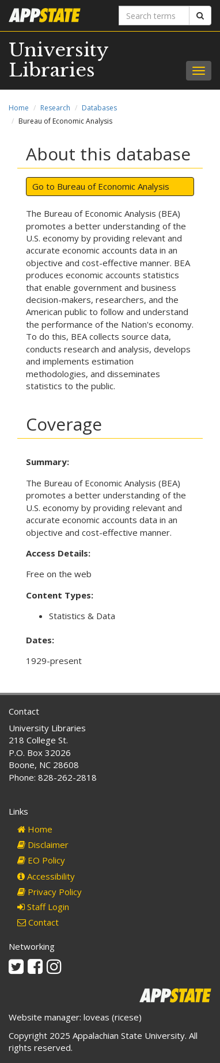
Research (55, 108)
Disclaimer (43, 844)
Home (19, 108)
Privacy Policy (49, 891)
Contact (38, 922)
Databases (99, 108)
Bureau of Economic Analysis (113, 186)
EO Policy (41, 860)
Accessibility (46, 876)
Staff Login (43, 906)
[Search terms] (154, 15)
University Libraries (58, 60)
